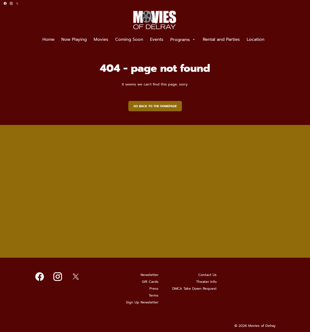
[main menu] (153, 39)
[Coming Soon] (129, 39)
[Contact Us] (207, 274)
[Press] (153, 288)
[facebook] (5, 3)
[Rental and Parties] (221, 39)
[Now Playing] (74, 39)
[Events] (156, 39)
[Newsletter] (149, 274)
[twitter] (17, 3)
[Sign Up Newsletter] (142, 302)
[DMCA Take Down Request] (194, 288)
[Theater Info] (206, 281)
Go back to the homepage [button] (155, 106)
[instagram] (11, 3)
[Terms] (153, 295)
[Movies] (101, 39)
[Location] (255, 39)
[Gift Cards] (150, 281)
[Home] (48, 39)
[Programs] (183, 39)
